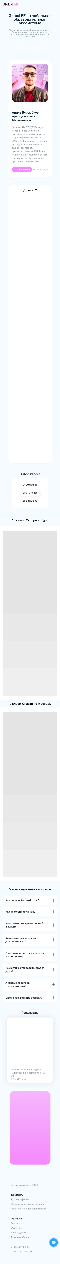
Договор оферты (20, 1199)
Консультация (40, 169)
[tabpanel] (30, 118)
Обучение (16, 1228)
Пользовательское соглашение (27, 1204)
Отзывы (15, 1223)
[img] (39, 47)
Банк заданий (18, 1232)
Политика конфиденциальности (28, 1208)
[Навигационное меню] (55, 4)
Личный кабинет (20, 1237)
